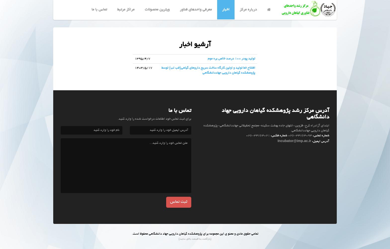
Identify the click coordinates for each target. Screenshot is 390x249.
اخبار (226, 10)
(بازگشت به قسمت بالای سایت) (195, 239)
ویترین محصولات (157, 10)
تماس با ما (99, 10)
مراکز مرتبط (126, 10)
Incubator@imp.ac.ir (294, 141)
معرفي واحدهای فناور (196, 10)
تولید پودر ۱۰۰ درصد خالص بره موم (231, 59)
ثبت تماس (178, 202)
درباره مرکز (248, 10)
